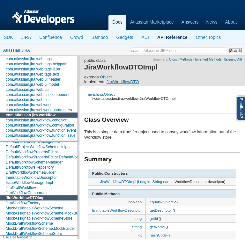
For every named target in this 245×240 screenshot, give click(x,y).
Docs (117, 22)
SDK (8, 37)
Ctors (173, 59)
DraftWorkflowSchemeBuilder (31, 172)
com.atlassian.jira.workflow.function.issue (41, 135)
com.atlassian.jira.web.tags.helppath (36, 64)
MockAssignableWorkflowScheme (34, 208)
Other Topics (208, 37)
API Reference (172, 37)
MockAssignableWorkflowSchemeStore (39, 218)
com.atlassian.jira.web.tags (29, 59)
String (157, 181)
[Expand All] (233, 59)
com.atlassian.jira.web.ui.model (32, 84)
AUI (145, 37)
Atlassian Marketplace (152, 22)
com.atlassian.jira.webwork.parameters (39, 110)
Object (106, 77)
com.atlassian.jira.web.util (27, 89)
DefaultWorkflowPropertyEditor (32, 152)
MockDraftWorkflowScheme (29, 223)
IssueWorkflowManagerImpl (29, 182)
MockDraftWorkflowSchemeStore (34, 233)
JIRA (26, 37)
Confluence (50, 37)
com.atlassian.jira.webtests (28, 100)
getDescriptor (161, 210)
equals (155, 202)
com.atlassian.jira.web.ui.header (33, 79)
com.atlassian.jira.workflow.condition (36, 120)
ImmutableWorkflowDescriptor (31, 177)
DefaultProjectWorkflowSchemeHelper (38, 147)
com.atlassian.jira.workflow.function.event (41, 130)
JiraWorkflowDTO (123, 81)
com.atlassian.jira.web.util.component (37, 94)
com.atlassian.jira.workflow (31, 115)
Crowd (76, 37)
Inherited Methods (208, 59)
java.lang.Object (101, 94)
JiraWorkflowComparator (27, 193)
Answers (190, 22)
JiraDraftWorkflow (21, 187)
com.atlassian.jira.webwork (28, 105)
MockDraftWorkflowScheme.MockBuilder (40, 228)
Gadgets (124, 37)
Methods (186, 59)
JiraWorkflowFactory (23, 203)
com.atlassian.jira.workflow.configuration (40, 125)
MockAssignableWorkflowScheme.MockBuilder (45, 213)
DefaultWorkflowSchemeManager (34, 162)
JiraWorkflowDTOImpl (26, 198)
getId (154, 218)
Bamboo (99, 37)
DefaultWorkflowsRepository (30, 167)
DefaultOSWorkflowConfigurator (33, 142)
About (231, 22)
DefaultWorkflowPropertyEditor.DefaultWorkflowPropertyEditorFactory (65, 157)
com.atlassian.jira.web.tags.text (32, 74)
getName (157, 227)
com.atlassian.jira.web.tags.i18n (33, 69)
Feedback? (241, 108)
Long (142, 181)
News (212, 22)
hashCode (158, 235)
